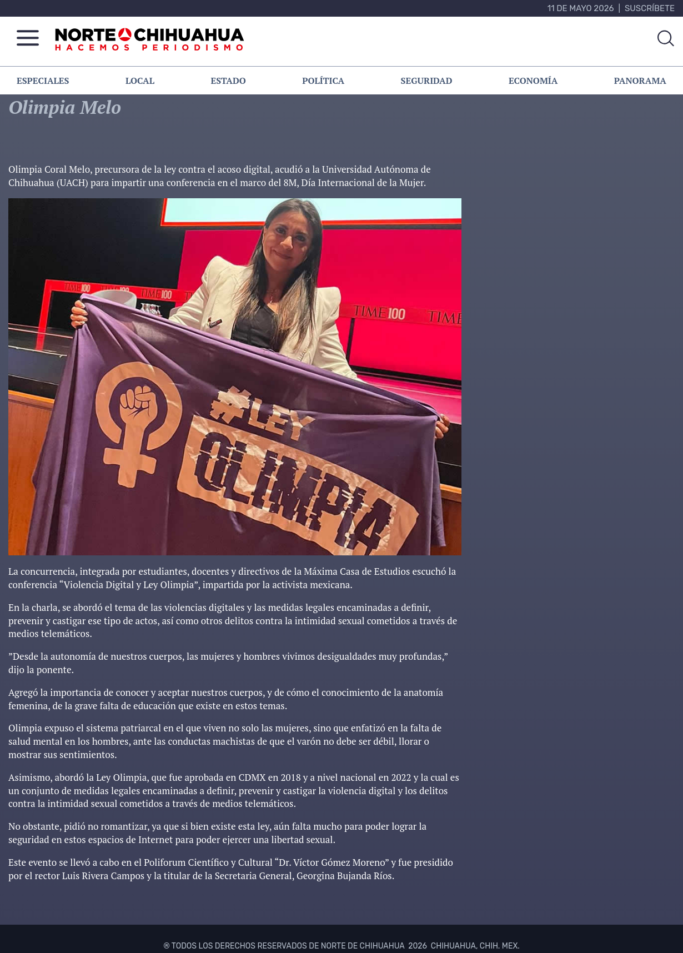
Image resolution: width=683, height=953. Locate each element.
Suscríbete (650, 8)
